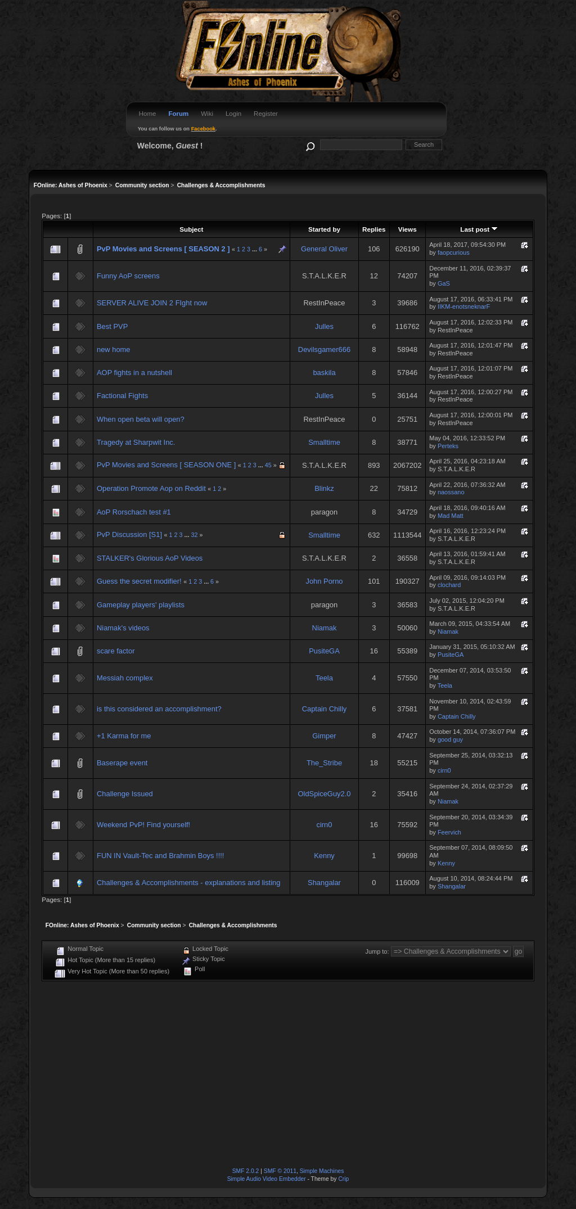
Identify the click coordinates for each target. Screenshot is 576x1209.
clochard (449, 584)
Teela (324, 678)
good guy (450, 739)
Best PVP (112, 326)
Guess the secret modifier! (139, 581)
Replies (373, 229)
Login (233, 113)
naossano (451, 492)
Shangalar (324, 882)
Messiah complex (125, 678)
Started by (324, 229)
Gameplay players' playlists (140, 605)
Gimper (324, 736)
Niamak (324, 628)
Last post (479, 229)
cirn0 (444, 770)
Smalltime (324, 442)
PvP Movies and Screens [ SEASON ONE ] (166, 465)
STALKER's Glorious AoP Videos (149, 558)
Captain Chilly (324, 709)
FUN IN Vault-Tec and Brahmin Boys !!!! (160, 855)
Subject (191, 229)
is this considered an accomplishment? (159, 709)
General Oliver (324, 249)
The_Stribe (324, 763)
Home (147, 113)
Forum (178, 113)
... (255, 249)
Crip (343, 1179)
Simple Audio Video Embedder (266, 1179)
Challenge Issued (125, 794)
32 (194, 534)
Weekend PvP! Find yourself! (143, 824)
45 (268, 465)
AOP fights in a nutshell (134, 372)
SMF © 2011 (280, 1171)
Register (266, 113)
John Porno (324, 581)
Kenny (324, 855)
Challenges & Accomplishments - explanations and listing (188, 882)
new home (113, 349)
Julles (324, 326)
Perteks (448, 446)
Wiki (207, 113)
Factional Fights (122, 395)
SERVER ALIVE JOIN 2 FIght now (152, 303)
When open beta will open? (140, 419)
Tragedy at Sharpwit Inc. (136, 442)
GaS (444, 283)
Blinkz (324, 488)
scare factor (115, 651)
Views (407, 229)
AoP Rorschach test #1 (134, 512)
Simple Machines (322, 1171)
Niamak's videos (123, 628)
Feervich (449, 832)
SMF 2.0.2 (245, 1171)
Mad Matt (451, 515)
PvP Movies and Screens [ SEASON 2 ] (163, 249)
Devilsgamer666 (324, 349)
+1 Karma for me (124, 736)
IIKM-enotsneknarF (464, 306)
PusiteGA (324, 651)
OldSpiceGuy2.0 (324, 794)
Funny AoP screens (128, 276)
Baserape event (122, 763)
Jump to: (377, 951)
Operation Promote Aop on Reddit (151, 488)
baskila (324, 372)
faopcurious (454, 252)
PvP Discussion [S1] (129, 534)
